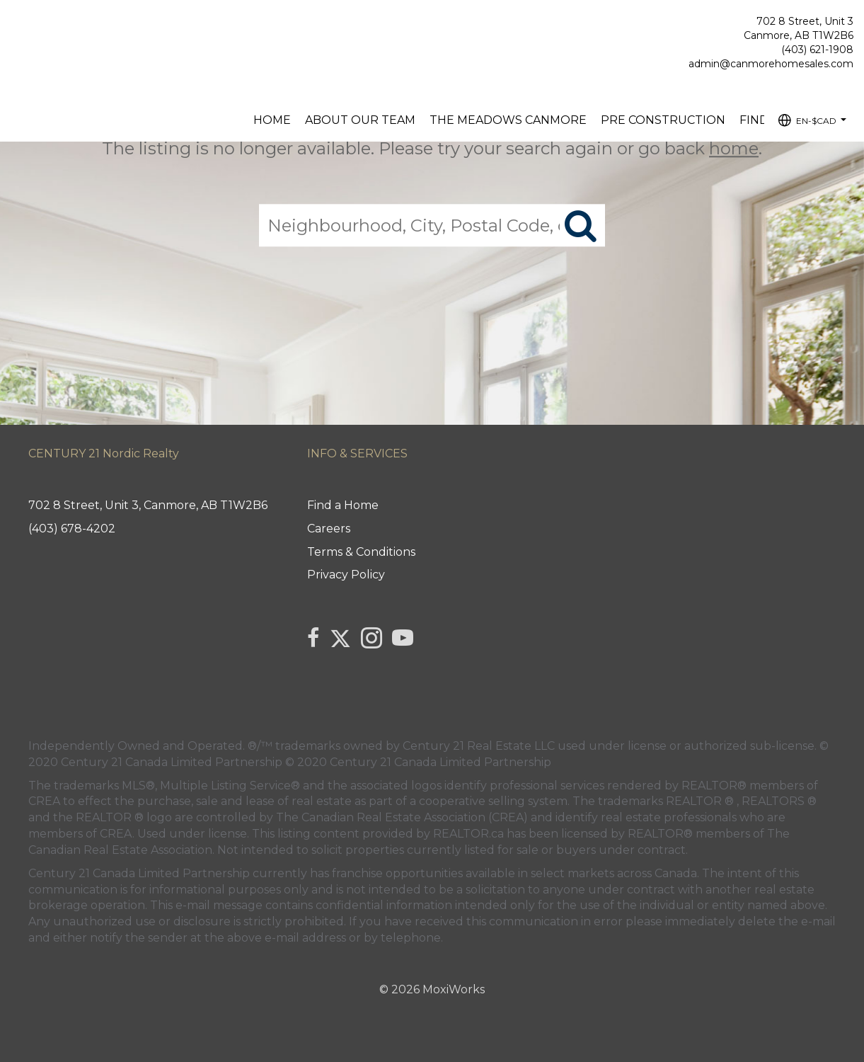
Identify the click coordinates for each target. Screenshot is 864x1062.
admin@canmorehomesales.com (771, 63)
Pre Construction (663, 120)
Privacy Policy (346, 574)
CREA (44, 801)
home (734, 148)
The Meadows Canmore (508, 120)
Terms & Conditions (361, 552)
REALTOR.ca (468, 833)
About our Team (360, 120)
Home (272, 120)
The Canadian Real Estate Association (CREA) (402, 817)
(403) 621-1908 (817, 49)
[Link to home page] (14, 25)
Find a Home (343, 505)
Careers (328, 528)
